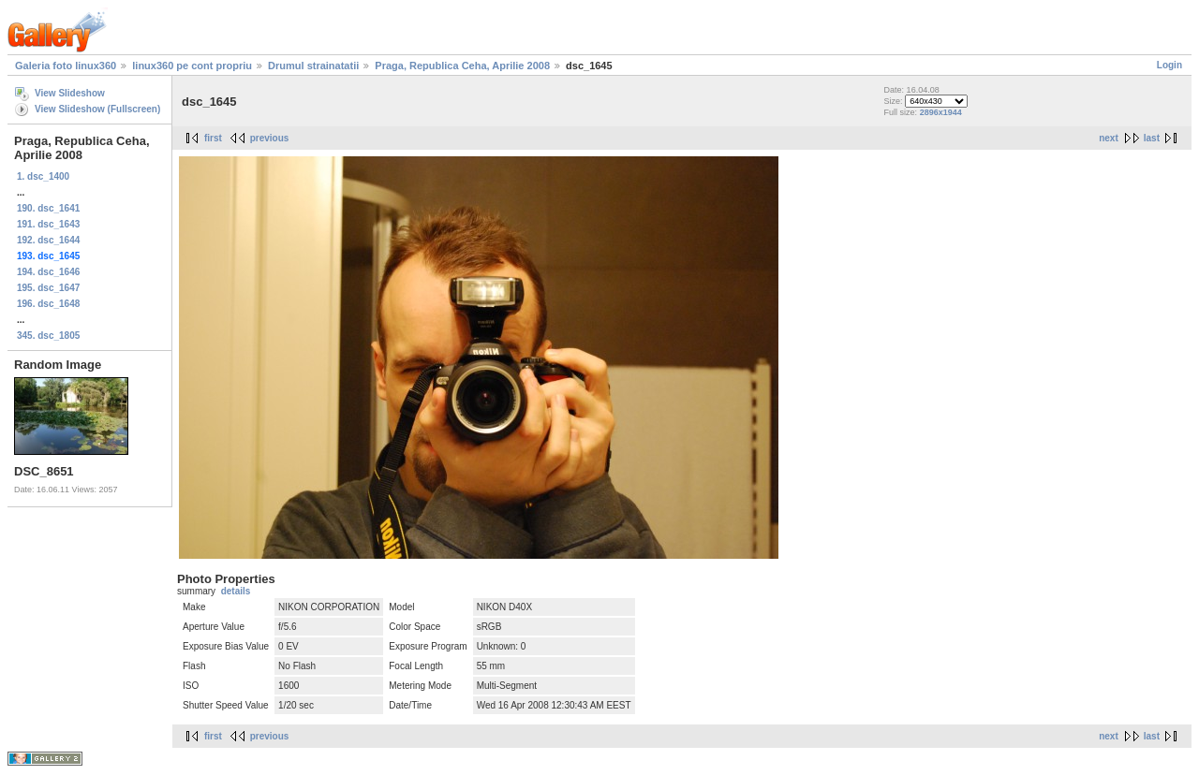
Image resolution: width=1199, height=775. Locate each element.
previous (269, 138)
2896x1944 (941, 112)
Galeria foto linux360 (65, 65)
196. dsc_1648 (48, 304)
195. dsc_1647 (48, 288)
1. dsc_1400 (43, 176)
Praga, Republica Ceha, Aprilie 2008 (462, 65)
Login (1169, 65)
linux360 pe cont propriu (192, 65)
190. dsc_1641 (48, 208)
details (236, 591)
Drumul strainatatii (313, 65)
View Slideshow (70, 93)
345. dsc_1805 (48, 335)
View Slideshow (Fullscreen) (97, 109)
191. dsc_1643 (48, 224)
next (1108, 138)
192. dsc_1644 (48, 240)
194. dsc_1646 (48, 272)
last (1152, 138)
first (213, 138)
